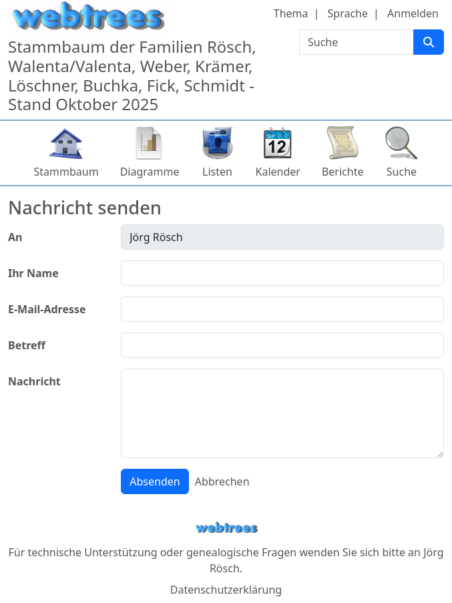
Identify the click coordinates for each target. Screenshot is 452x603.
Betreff (26, 345)
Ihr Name (33, 273)
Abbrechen (222, 481)
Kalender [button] (278, 171)
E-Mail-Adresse (47, 309)
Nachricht (34, 381)
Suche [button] (402, 171)
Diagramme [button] (150, 171)
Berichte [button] (343, 171)
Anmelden (413, 13)
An (15, 237)
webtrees (226, 528)
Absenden (155, 481)
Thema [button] (291, 13)
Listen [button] (217, 171)
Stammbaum (66, 171)
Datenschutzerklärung (226, 589)
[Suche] (428, 42)
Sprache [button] (348, 13)
